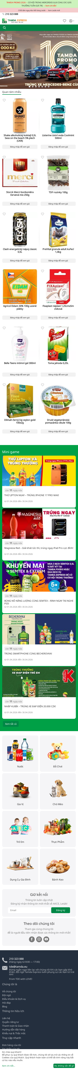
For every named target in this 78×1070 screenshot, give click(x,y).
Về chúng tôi (9, 991)
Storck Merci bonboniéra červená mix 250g (20, 193)
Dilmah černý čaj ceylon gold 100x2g (19, 421)
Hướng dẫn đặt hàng (13, 1029)
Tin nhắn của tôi (11, 1048)
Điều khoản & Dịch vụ (14, 999)
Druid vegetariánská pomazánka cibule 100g (58, 421)
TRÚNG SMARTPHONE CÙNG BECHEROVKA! (28, 653)
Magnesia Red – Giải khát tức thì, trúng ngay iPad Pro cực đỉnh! (38, 548)
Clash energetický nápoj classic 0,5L (20, 250)
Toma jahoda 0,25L (58, 363)
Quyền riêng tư (10, 1022)
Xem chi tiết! (50, 5)
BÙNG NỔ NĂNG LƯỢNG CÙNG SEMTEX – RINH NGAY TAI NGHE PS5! (38, 602)
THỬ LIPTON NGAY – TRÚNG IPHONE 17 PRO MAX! (31, 495)
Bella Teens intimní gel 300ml (20, 363)
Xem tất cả (10, 723)
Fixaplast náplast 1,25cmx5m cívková (58, 307)
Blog (4, 1006)
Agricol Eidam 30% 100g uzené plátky (19, 307)
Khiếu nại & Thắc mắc (14, 1033)
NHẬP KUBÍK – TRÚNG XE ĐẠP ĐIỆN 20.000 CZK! (30, 706)
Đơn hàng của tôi (11, 1045)
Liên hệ (6, 1018)
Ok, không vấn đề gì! (64, 1065)
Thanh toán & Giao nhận (15, 1025)
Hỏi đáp (6, 1002)
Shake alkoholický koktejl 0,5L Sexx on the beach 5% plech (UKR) (20, 138)
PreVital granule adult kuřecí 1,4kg (58, 250)
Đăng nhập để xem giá (20, 146)
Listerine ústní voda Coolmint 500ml (58, 136)
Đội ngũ (6, 995)
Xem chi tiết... (8, 1065)
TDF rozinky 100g (58, 192)
